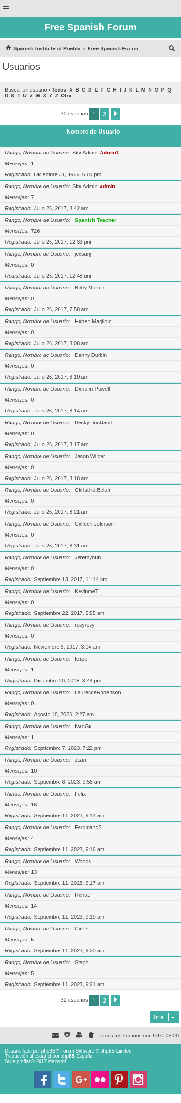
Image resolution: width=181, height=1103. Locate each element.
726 (35, 231)
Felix (80, 793)
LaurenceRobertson (98, 692)
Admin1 (109, 152)
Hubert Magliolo (93, 321)
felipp (81, 659)
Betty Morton (89, 287)
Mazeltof (57, 1061)
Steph (82, 962)
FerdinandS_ (90, 827)
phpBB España (76, 1056)
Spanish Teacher (95, 220)
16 (34, 804)
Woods (83, 861)
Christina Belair (93, 490)
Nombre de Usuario (93, 131)
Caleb (82, 928)
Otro (66, 95)
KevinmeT (87, 591)
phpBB (48, 1051)
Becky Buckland (93, 422)
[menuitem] (172, 48)
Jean (80, 760)
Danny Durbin (91, 355)
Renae (82, 895)
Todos (59, 90)
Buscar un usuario (26, 90)
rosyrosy (85, 625)
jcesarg (83, 254)
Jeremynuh (88, 557)
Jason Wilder (90, 456)
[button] (115, 114)
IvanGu (83, 726)
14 (34, 906)
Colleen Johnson (94, 524)
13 (34, 872)
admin (107, 186)
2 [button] (104, 114)
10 (34, 771)
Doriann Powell (92, 389)
